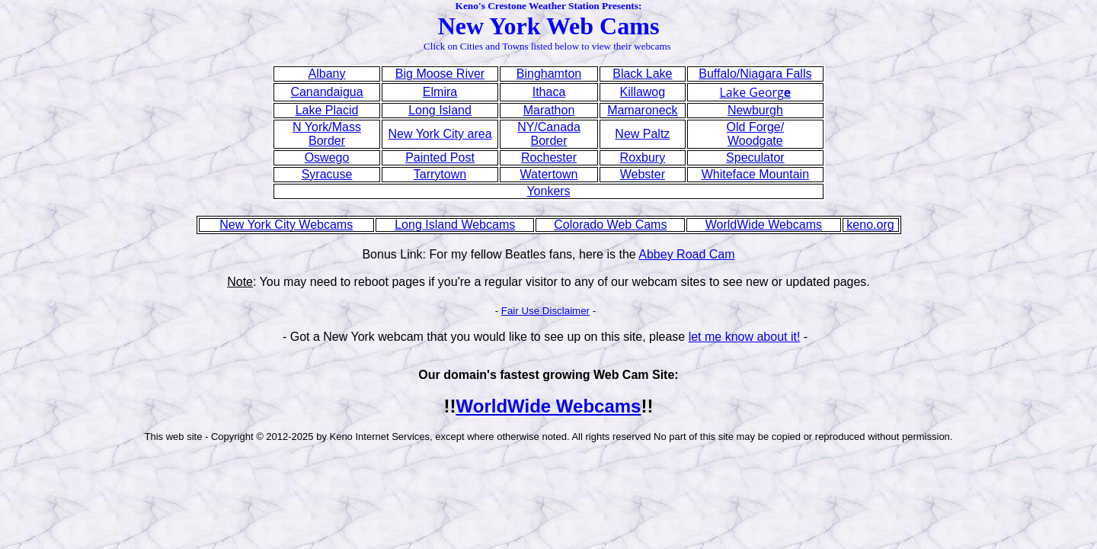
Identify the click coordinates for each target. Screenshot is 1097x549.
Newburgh (755, 110)
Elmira (440, 91)
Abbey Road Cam (686, 254)
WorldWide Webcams (763, 224)
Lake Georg (756, 92)
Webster (642, 174)
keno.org (870, 224)
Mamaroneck (642, 110)
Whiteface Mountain (755, 174)
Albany (327, 73)
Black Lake (642, 73)
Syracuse (327, 174)
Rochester (549, 157)
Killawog (643, 91)
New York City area (439, 133)
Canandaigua (326, 91)
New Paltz (642, 133)
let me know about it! (745, 336)
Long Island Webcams (455, 224)
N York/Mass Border (327, 133)
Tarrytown (440, 174)
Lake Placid (327, 110)
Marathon (549, 110)
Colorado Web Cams (610, 224)
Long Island (440, 110)
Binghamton (549, 73)
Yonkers (548, 191)
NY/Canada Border (548, 133)
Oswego (327, 157)
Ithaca (549, 91)
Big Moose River (440, 73)
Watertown (549, 174)
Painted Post (440, 157)
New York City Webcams (286, 224)
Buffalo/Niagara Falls (755, 73)
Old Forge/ (756, 126)
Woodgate (755, 140)
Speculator (755, 157)
